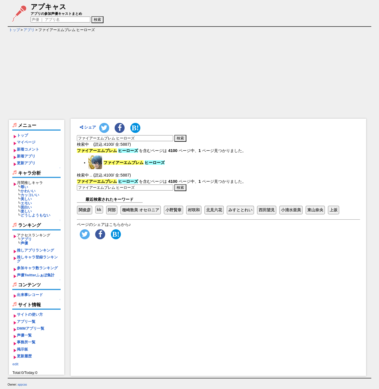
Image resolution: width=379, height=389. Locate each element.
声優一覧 (24, 335)
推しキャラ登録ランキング (37, 259)
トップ (14, 30)
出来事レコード (30, 295)
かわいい (28, 191)
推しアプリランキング (35, 250)
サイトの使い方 (30, 314)
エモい (26, 203)
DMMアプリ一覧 (30, 328)
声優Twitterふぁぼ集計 (36, 275)
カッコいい (30, 195)
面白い (26, 207)
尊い (24, 187)
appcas (22, 384)
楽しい (26, 211)
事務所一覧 (26, 342)
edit (15, 364)
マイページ (26, 142)
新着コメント (28, 149)
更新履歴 (24, 356)
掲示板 (22, 349)
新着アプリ (26, 156)
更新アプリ (26, 163)
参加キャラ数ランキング (37, 268)
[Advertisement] (189, 76)
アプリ (29, 30)
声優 (24, 243)
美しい (26, 199)
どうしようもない (35, 215)
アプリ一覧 (26, 321)
